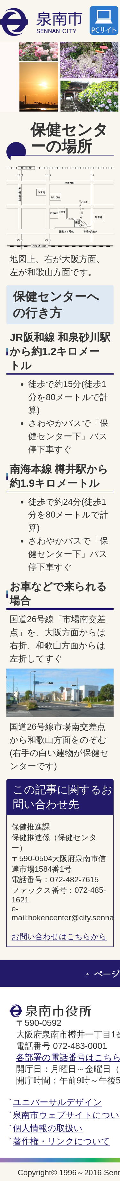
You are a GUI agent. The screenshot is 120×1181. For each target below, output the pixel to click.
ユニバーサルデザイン (57, 1102)
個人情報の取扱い (48, 1128)
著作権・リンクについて (61, 1141)
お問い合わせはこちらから (59, 936)
